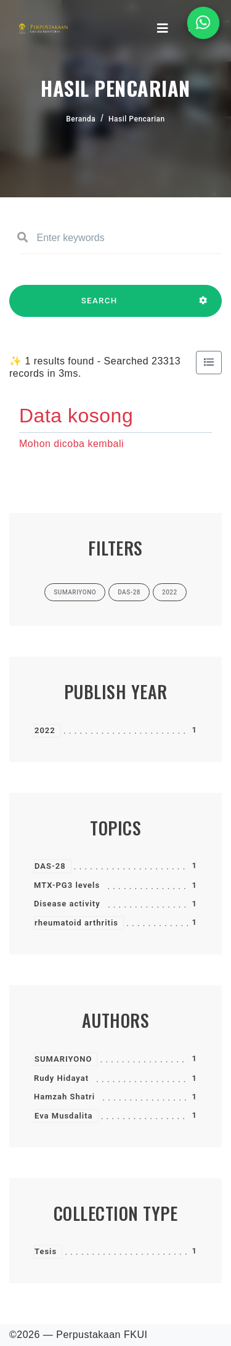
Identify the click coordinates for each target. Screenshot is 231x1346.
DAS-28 (50, 866)
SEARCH (99, 306)
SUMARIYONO (63, 1059)
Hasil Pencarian (136, 119)
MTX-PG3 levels (67, 885)
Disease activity (67, 903)
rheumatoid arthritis (76, 922)
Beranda (80, 119)
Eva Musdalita (63, 1115)
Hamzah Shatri (64, 1096)
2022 (44, 730)
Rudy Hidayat (61, 1078)
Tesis (45, 1251)
